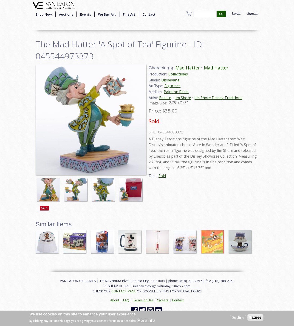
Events (85, 14)
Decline (238, 317)
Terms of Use (143, 300)
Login (236, 13)
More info (146, 320)
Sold (162, 175)
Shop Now (44, 14)
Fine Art (129, 14)
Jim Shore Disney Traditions (218, 97)
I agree (255, 317)
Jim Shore (183, 97)
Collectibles (178, 74)
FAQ (126, 300)
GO (221, 14)
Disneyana (170, 80)
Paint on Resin (176, 91)
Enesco (165, 97)
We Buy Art (107, 14)
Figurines (172, 85)
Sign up (252, 13)
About (114, 300)
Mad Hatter (187, 68)
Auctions (66, 14)
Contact (148, 14)
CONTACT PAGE (123, 291)
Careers (162, 300)
